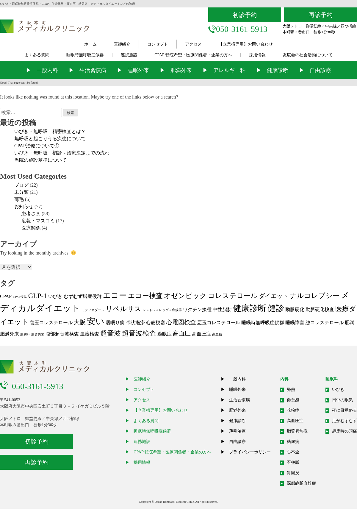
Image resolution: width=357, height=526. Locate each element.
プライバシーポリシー (250, 452)
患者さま (30, 213)
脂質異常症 (297, 431)
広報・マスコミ (38, 220)
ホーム (90, 44)
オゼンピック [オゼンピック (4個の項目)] (185, 295)
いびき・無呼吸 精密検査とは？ (50, 131)
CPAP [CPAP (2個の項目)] (6, 296)
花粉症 (293, 410)
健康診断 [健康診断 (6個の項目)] (249, 308)
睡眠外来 (138, 70)
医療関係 (30, 227)
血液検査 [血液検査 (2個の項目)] (89, 334)
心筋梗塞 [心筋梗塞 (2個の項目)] (155, 322)
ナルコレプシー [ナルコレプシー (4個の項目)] (314, 295)
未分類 (21, 192)
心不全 (293, 452)
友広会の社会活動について (308, 55)
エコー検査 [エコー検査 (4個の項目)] (145, 295)
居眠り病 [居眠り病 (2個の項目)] (115, 322)
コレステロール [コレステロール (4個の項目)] (233, 295)
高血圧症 (295, 421)
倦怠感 (293, 400)
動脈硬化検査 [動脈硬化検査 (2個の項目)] (320, 309)
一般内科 (47, 70)
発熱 (291, 389)
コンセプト (157, 44)
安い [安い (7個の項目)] (95, 321)
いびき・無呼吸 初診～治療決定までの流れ (61, 152)
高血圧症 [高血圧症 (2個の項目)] (201, 334)
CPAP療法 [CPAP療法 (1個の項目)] (20, 297)
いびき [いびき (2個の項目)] (55, 296)
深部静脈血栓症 (301, 483)
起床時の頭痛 (344, 431)
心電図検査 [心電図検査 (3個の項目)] (181, 322)
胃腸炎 (293, 473)
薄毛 (19, 199)
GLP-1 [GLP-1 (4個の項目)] (37, 295)
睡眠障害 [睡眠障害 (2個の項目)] (294, 322)
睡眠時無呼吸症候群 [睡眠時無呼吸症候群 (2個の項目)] (262, 322)
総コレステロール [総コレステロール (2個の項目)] (325, 322)
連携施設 (129, 55)
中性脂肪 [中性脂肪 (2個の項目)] (222, 309)
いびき (338, 389)
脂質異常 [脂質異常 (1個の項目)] (37, 334)
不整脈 (293, 462)
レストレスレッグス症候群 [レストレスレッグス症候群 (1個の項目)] (162, 310)
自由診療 (320, 70)
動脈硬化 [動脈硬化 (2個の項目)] (294, 309)
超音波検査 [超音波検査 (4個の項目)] (139, 333)
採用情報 (257, 55)
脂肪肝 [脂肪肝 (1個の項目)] (25, 334)
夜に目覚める (344, 410)
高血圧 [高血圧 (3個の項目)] (182, 333)
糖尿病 (293, 441)
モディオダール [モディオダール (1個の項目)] (93, 310)
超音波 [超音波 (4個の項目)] (110, 333)
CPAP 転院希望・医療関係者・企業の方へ (193, 55)
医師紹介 (122, 44)
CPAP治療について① (36, 145)
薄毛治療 (237, 431)
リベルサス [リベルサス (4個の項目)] (123, 309)
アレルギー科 (229, 70)
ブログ (21, 185)
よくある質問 (36, 55)
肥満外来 (181, 70)
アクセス (193, 44)
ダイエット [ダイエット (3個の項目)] (274, 296)
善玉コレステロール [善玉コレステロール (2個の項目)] (51, 322)
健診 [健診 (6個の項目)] (275, 308)
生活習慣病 (92, 70)
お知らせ (23, 206)
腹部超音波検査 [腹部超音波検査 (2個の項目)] (62, 334)
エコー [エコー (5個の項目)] (115, 295)
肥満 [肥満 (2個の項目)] (349, 322)
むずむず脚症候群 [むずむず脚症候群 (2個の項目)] (83, 296)
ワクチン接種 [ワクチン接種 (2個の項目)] (197, 309)
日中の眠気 (342, 400)
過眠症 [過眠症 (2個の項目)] (164, 334)
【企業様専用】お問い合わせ (246, 44)
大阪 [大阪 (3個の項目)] (80, 322)
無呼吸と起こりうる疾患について (50, 138)
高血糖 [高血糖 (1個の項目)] (217, 334)
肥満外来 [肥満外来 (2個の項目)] (9, 334)
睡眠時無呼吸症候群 (85, 55)
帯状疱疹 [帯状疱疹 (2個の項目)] (135, 322)
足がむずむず (344, 421)
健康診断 (277, 70)
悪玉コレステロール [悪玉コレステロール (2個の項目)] (218, 322)
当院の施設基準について (40, 160)
